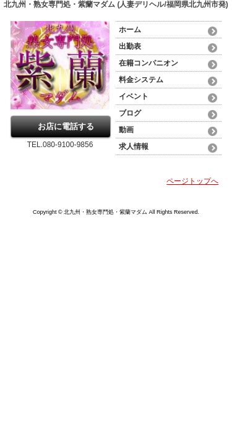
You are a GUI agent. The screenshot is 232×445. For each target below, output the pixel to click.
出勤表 (130, 46)
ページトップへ (192, 181)
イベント (133, 96)
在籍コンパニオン (148, 63)
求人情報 (133, 146)
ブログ (130, 113)
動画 (126, 129)
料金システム (141, 79)
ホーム (130, 29)
